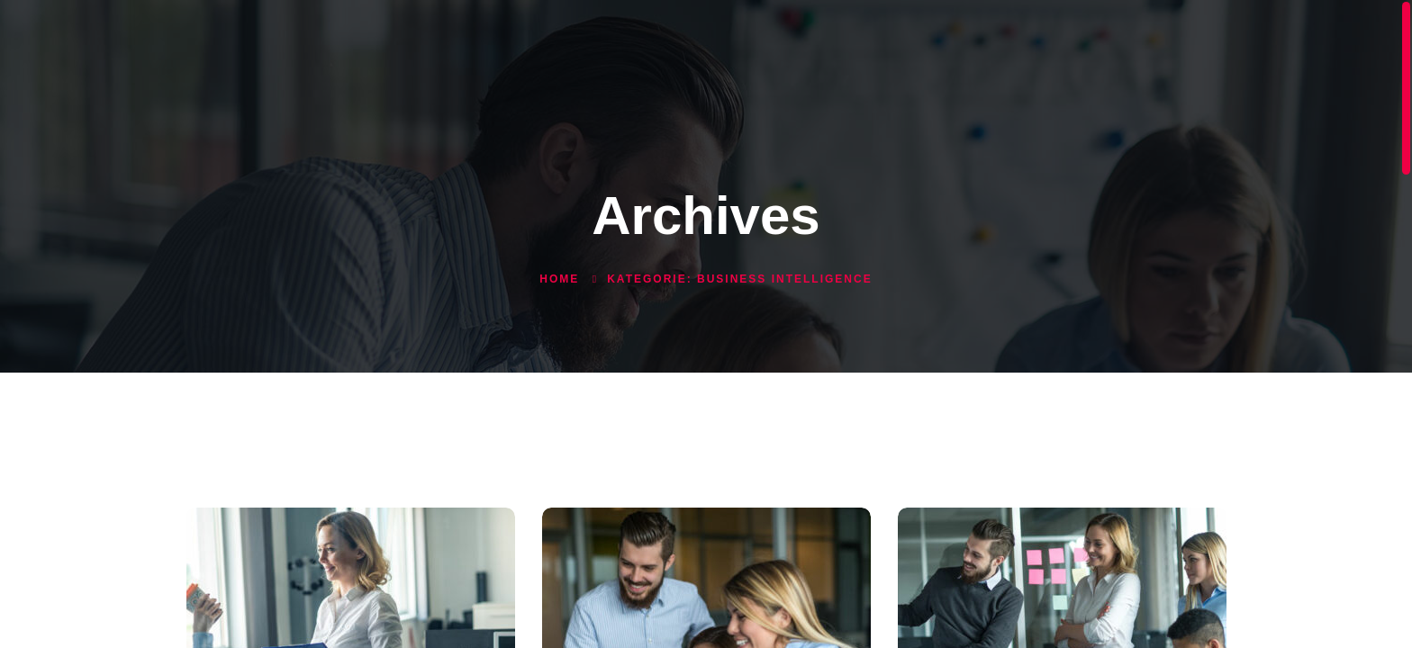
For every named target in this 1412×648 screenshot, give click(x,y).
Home (559, 279)
